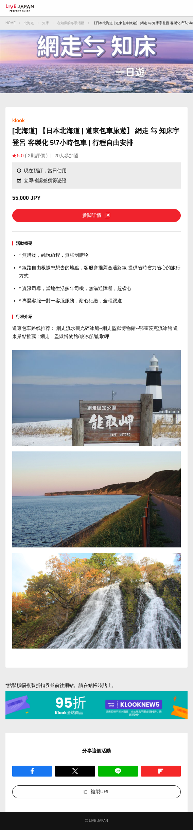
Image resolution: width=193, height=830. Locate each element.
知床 (45, 23)
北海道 (29, 23)
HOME (10, 23)
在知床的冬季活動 (70, 23)
